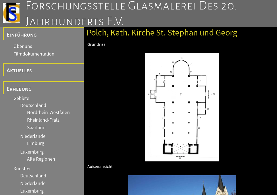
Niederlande (32, 136)
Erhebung (19, 89)
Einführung (21, 35)
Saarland (36, 128)
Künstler (22, 169)
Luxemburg (32, 152)
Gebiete (21, 98)
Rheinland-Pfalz (43, 120)
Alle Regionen (41, 159)
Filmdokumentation (34, 54)
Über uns (23, 46)
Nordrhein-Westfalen (48, 112)
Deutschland (33, 105)
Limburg (35, 143)
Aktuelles (19, 70)
